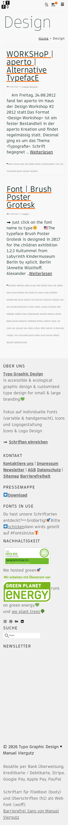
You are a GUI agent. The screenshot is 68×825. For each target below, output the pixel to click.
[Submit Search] (5, 635)
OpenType (47, 321)
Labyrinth (43, 314)
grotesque (52, 306)
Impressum (47, 464)
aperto (10, 164)
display (31, 292)
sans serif (19, 328)
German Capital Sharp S (19, 306)
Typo (61, 164)
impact (24, 314)
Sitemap (11, 476)
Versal (43, 335)
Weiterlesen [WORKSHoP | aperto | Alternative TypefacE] (41, 152)
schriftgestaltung (47, 164)
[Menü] (62, 4)
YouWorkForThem (20, 342)
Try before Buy (58, 328)
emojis (40, 292)
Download (15, 495)
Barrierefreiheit (35, 476)
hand (58, 306)
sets (25, 328)
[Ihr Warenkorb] (54, 4)
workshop (33, 171)
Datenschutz (49, 470)
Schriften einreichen (28, 442)
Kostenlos (55, 299)
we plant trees (28, 612)
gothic (31, 306)
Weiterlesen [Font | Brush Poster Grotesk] (40, 274)
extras (20, 299)
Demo (9, 292)
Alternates (12, 285)
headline (18, 314)
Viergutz (26, 171)
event (22, 164)
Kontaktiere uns (18, 464)
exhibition (53, 292)
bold (38, 285)
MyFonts (38, 164)
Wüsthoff (10, 342)
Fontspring (47, 299)
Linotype (58, 314)
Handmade (10, 314)
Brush (50, 285)
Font (26, 164)
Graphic (38, 306)
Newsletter (13, 470)
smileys (30, 328)
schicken (13, 527)
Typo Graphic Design (14, 171)
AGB (32, 470)
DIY (36, 292)
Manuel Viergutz (13, 321)
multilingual (31, 321)
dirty (26, 292)
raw (58, 321)
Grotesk (44, 306)
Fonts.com (38, 299)
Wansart (56, 335)
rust (13, 328)
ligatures (51, 314)
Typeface (25, 87)
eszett (46, 292)
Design (16, 164)
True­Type (49, 328)
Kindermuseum (33, 314)
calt (54, 285)
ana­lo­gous (20, 285)
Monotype (23, 321)
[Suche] (47, 4)
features (27, 299)
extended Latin (12, 299)
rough (9, 328)
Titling (43, 328)
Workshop (33, 87)
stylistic (37, 328)
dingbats (21, 292)
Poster (53, 321)
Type (57, 164)
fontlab (31, 164)
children (60, 285)
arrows (33, 285)
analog (27, 285)
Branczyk (44, 285)
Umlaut (37, 335)
